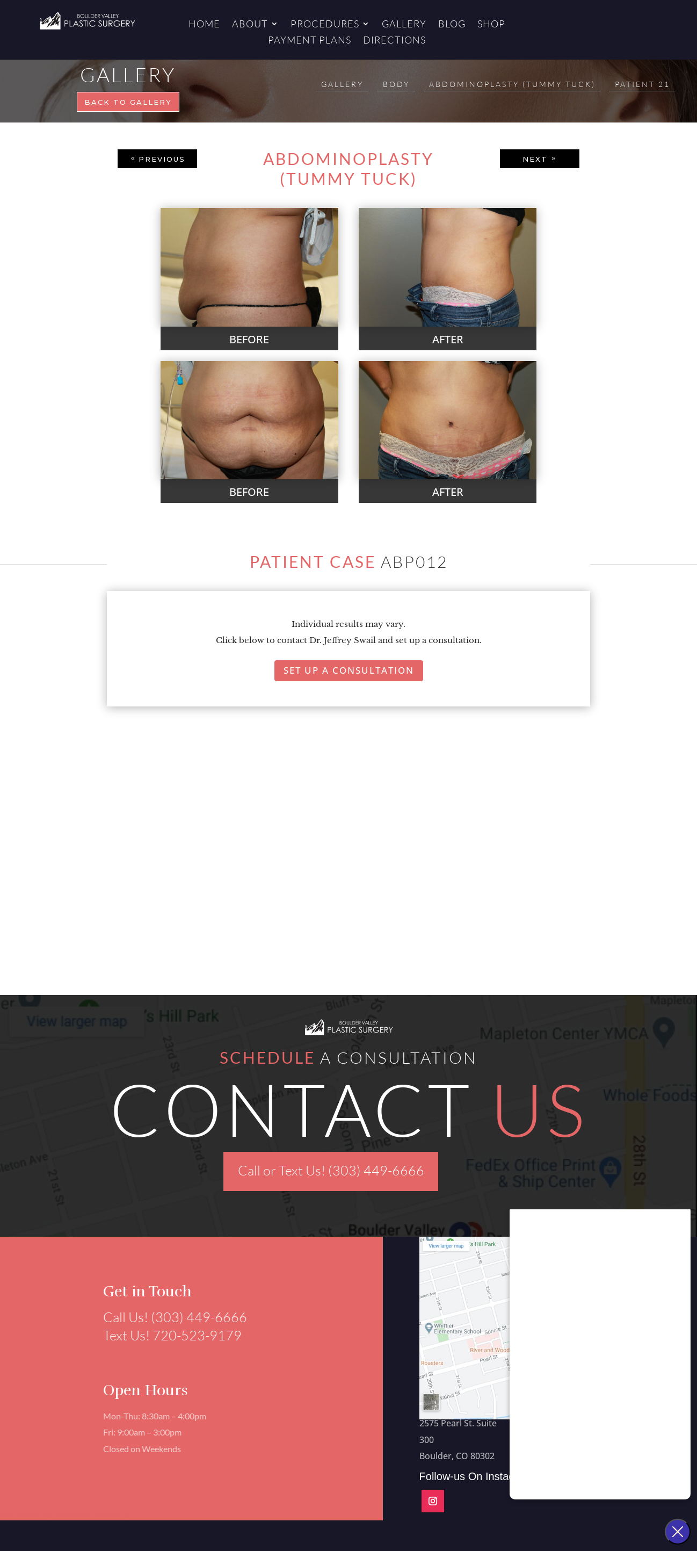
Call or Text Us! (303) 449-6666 (331, 1170)
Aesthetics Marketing (92, 1514)
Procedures (325, 25)
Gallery (404, 25)
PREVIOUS (162, 159)
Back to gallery (128, 102)
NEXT (535, 159)
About (250, 25)
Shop (491, 25)
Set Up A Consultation (349, 670)
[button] (85, 886)
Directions (394, 41)
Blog (452, 25)
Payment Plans (309, 41)
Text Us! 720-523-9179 (167, 1335)
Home (204, 25)
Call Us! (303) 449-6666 (170, 1317)
